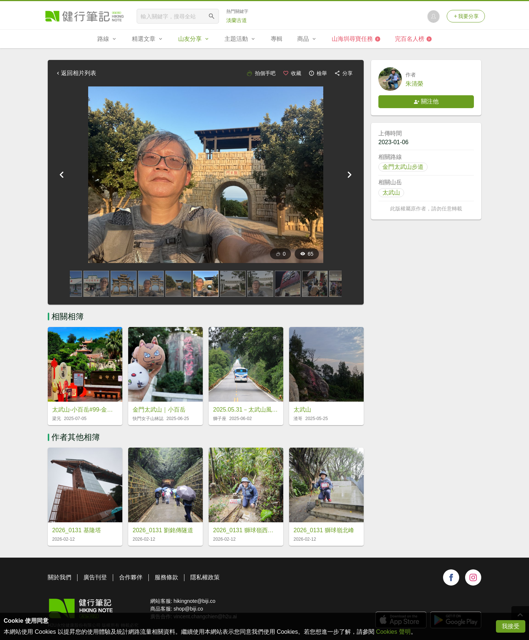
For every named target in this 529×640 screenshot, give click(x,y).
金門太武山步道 (403, 167)
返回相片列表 (75, 73)
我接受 (510, 626)
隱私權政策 (205, 577)
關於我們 (59, 577)
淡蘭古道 (236, 20)
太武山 (391, 192)
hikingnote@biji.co (194, 601)
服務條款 (166, 577)
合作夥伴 (131, 577)
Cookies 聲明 (393, 632)
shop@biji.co (188, 609)
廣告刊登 (95, 577)
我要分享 (466, 16)
